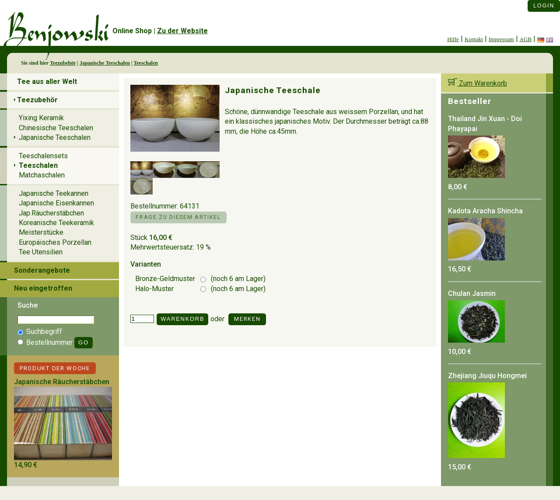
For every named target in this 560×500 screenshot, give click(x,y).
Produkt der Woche (55, 368)
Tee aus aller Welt (47, 81)
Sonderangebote (42, 270)
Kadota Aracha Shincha (485, 211)
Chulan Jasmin (472, 293)
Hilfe (453, 39)
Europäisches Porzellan (55, 242)
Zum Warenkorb (477, 83)
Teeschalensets (43, 156)
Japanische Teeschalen (105, 63)
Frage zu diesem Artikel (178, 217)
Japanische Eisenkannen (56, 203)
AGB (526, 39)
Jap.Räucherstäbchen (51, 213)
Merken (247, 319)
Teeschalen (145, 63)
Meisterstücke (41, 232)
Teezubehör (63, 63)
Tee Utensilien (41, 252)
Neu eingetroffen (43, 288)
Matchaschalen (42, 175)
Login (543, 5)
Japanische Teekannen (53, 193)
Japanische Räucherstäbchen (61, 382)
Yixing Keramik (41, 118)
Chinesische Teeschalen (56, 128)
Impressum (501, 39)
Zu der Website (182, 31)
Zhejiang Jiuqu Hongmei (487, 376)
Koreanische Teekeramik (56, 223)
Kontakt (474, 39)
